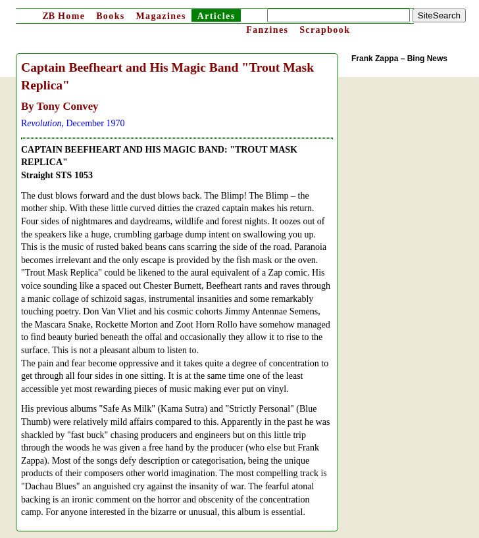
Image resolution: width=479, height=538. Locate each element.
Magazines (161, 16)
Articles (216, 16)
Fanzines (267, 30)
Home (63, 16)
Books (110, 16)
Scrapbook (324, 30)
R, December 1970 (72, 123)
